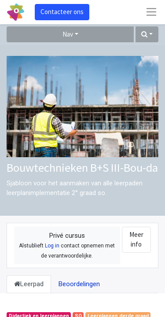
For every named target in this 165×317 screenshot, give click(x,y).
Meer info (136, 239)
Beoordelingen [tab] (79, 284)
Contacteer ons (62, 11)
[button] (147, 34)
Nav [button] (67, 34)
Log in (52, 246)
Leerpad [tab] (29, 284)
